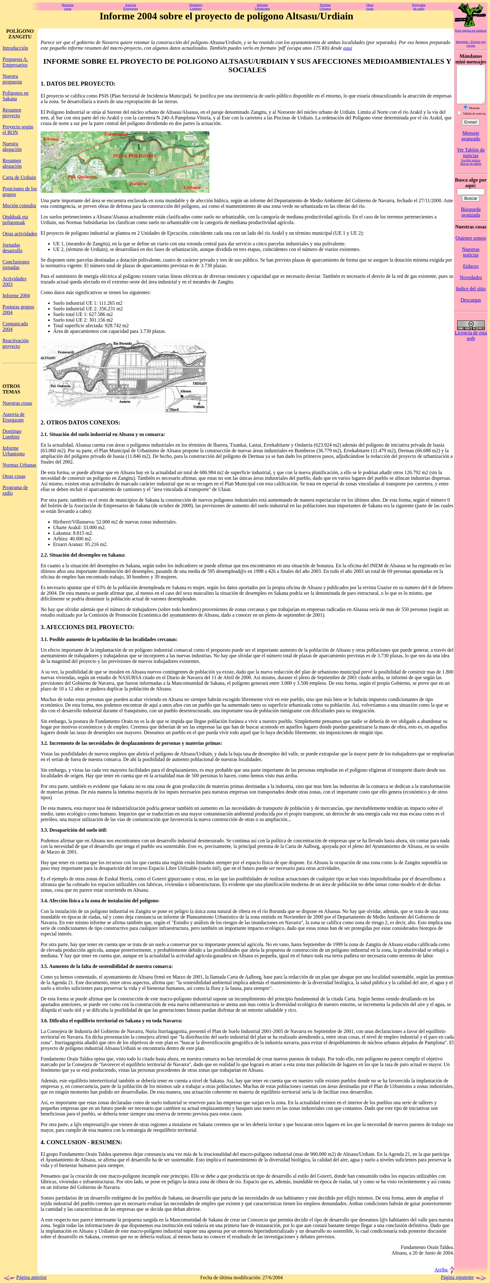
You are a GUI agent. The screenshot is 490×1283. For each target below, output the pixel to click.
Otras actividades (19, 233)
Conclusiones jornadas (15, 264)
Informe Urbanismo (13, 450)
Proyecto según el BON (17, 129)
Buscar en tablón (470, 171)
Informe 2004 (16, 295)
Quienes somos (471, 245)
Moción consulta (19, 205)
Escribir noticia (470, 167)
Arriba (444, 1269)
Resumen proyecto (11, 112)
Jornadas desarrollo (12, 247)
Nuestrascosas (68, 6)
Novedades (471, 285)
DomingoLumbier (195, 6)
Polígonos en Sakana (15, 95)
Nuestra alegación (12, 146)
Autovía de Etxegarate (13, 417)
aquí (347, 48)
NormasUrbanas (325, 6)
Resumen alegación (12, 163)
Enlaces (471, 273)
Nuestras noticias (471, 259)
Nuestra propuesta (12, 78)
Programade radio (419, 6)
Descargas (471, 307)
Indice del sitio (471, 296)
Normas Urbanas (19, 465)
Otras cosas (13, 476)
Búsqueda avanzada (471, 219)
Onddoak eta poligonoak (15, 219)
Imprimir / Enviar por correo (471, 43)
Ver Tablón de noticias (471, 160)
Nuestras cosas (17, 403)
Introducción (15, 48)
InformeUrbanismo (262, 6)
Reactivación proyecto (15, 343)
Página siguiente (464, 1277)
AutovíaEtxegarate (130, 6)
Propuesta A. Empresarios (15, 62)
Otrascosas (369, 6)
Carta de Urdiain (19, 177)
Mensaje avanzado (470, 143)
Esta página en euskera (470, 30)
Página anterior (24, 1277)
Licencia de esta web (471, 343)
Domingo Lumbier (11, 434)
